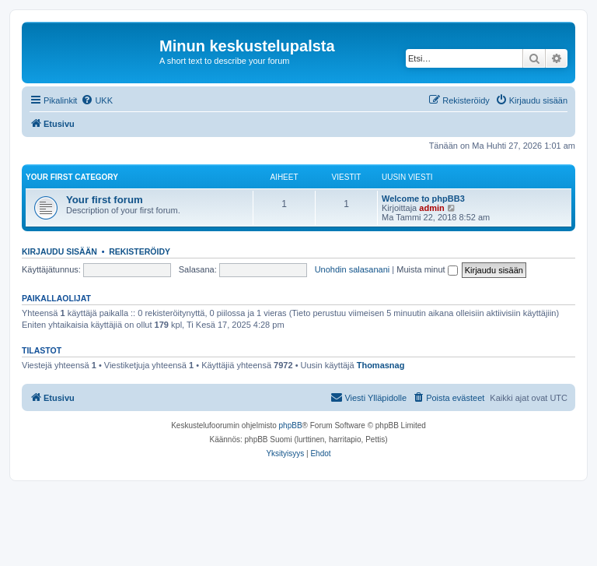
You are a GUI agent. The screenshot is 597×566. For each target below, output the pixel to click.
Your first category (72, 177)
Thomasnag (381, 365)
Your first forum (104, 200)
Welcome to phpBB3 (423, 198)
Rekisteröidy (139, 251)
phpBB (290, 425)
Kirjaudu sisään (59, 251)
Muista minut (426, 269)
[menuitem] (97, 100)
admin (431, 208)
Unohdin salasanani (352, 269)
